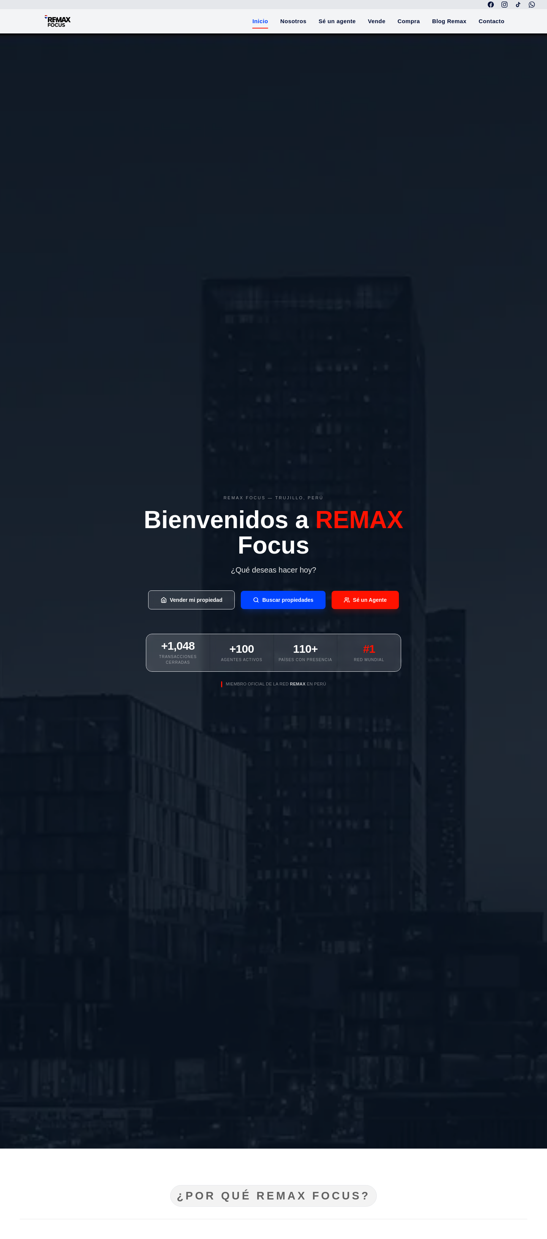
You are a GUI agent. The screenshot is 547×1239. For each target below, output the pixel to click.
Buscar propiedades (283, 600)
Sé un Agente (365, 600)
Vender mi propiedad (191, 600)
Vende (377, 21)
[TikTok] (518, 5)
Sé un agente (337, 21)
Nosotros (293, 21)
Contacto (491, 21)
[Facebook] (491, 5)
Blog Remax (449, 21)
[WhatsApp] (532, 5)
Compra (409, 21)
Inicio (260, 23)
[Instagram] (504, 5)
